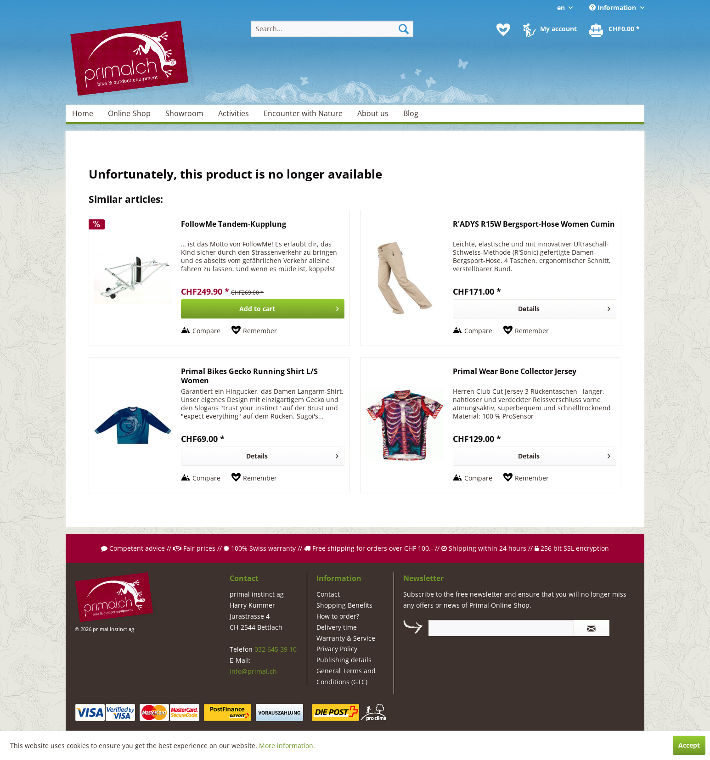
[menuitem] (332, 29)
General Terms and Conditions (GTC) (346, 676)
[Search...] (332, 29)
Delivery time (336, 627)
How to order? (337, 616)
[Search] (403, 29)
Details (564, 307)
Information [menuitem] (613, 7)
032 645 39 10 (275, 649)
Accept (689, 745)
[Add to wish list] (254, 330)
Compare (206, 330)
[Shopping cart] (615, 30)
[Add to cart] (262, 309)
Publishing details (344, 659)
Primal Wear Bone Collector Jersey (514, 371)
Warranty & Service (345, 638)
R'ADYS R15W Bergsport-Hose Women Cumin (534, 224)
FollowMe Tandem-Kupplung (233, 224)
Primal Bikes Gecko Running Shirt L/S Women (249, 376)
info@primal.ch (253, 671)
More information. (287, 745)
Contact (328, 594)
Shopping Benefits (344, 605)
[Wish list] (503, 30)
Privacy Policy (336, 648)
